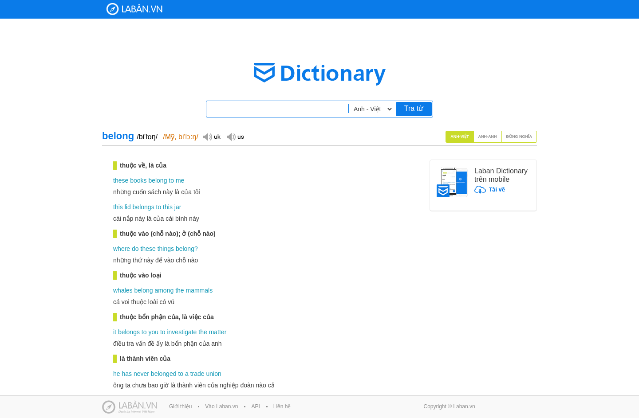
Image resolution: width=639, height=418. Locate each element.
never (141, 373)
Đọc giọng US (235, 136)
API (255, 406)
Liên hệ (282, 406)
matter (218, 332)
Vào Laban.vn (221, 406)
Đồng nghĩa (519, 136)
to (171, 180)
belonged (164, 373)
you (153, 332)
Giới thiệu (180, 406)
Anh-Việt (459, 136)
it (114, 332)
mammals (199, 290)
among (164, 290)
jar (177, 207)
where (121, 248)
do (135, 248)
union (213, 373)
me (180, 180)
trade (197, 373)
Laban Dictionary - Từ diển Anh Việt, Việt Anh (134, 9)
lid (128, 207)
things (166, 248)
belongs (143, 207)
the (179, 290)
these (120, 180)
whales (123, 290)
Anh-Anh (487, 136)
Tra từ (413, 108)
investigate (182, 332)
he (116, 373)
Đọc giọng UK (212, 136)
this (118, 207)
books (138, 180)
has (127, 373)
